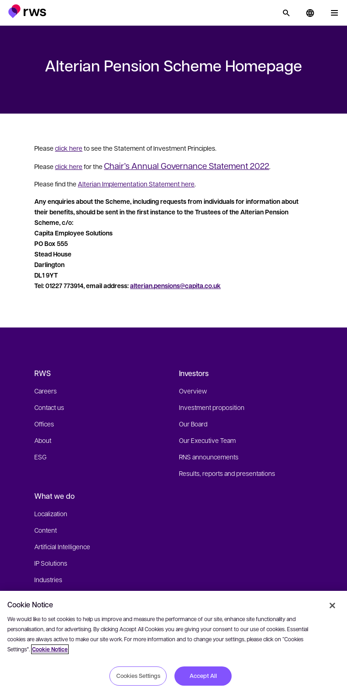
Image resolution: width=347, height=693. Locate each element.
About (42, 440)
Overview (193, 391)
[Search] (286, 13)
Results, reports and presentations (227, 473)
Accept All (203, 675)
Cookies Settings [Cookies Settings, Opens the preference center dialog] (138, 675)
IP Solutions (50, 563)
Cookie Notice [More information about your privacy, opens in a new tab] (50, 649)
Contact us (49, 407)
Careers (45, 391)
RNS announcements (209, 457)
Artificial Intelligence (62, 546)
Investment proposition (211, 407)
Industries (48, 579)
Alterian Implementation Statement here (136, 184)
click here (68, 148)
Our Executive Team (207, 440)
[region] (173, 642)
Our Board (193, 424)
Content (45, 530)
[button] (27, 11)
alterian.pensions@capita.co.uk (175, 285)
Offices (44, 424)
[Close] (332, 605)
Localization (50, 513)
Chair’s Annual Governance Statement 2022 (186, 165)
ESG (40, 457)
